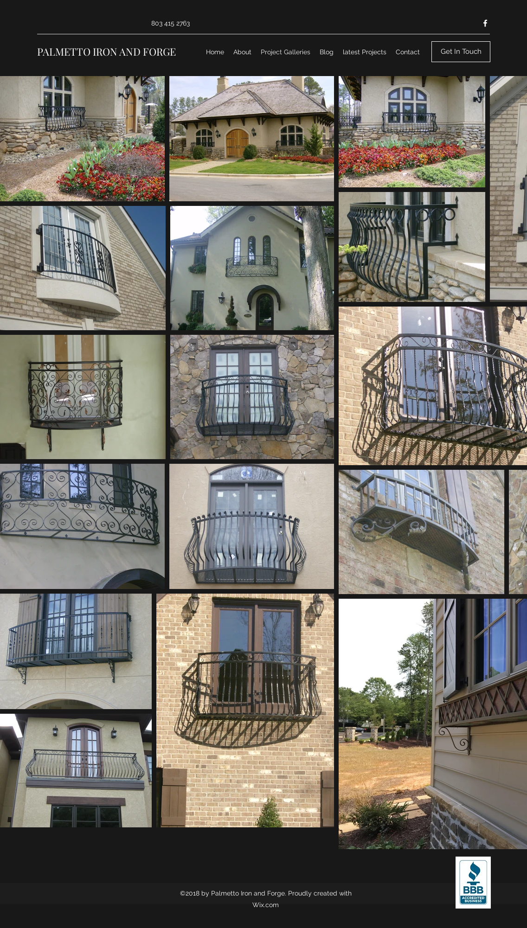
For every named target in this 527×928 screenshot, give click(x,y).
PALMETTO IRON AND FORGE (106, 51)
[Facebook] (485, 23)
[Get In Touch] (460, 51)
